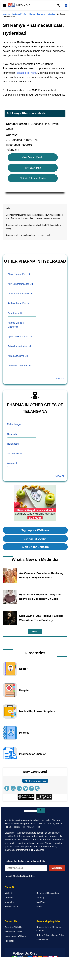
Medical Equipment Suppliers (37, 711)
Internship (9, 902)
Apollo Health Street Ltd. (20, 336)
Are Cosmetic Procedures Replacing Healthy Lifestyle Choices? (41, 575)
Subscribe (57, 868)
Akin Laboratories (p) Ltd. (20, 284)
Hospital (24, 690)
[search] (30, 811)
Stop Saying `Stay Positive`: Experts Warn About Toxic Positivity (41, 618)
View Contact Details (33, 157)
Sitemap (40, 897)
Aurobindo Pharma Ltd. (19, 365)
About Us (10, 887)
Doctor (23, 668)
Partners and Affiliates (15, 936)
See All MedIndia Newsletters (20, 876)
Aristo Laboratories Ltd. (19, 346)
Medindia (6, 14)
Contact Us (11, 921)
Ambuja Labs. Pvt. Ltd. (19, 303)
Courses (9, 897)
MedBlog (40, 902)
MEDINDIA (19, 5)
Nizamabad (13, 444)
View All (59, 378)
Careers (8, 893)
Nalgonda (12, 434)
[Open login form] (66, 5)
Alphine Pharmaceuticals (20, 293)
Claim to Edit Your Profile (33, 178)
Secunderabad (14, 453)
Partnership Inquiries (48, 921)
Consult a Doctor (35, 538)
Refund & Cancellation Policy (50, 935)
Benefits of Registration (47, 893)
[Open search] (58, 5)
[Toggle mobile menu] (4, 5)
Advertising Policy (13, 931)
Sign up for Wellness (35, 530)
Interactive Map (33, 168)
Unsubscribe (42, 939)
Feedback (9, 941)
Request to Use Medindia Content (48, 929)
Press (39, 906)
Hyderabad (51, 14)
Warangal (12, 463)
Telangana (41, 14)
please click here (26, 72)
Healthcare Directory (19, 14)
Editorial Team (11, 906)
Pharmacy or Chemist (32, 754)
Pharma (32, 14)
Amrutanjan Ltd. (16, 313)
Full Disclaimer (36, 850)
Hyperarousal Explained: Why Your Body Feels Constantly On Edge (40, 596)
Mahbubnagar (14, 424)
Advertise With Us (13, 927)
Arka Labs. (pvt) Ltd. (18, 356)
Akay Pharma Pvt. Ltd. (19, 274)
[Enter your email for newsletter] (26, 868)
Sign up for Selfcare (35, 546)
